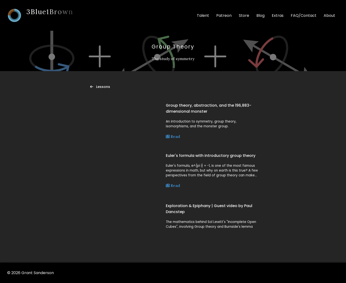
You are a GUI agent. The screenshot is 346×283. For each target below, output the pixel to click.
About (329, 15)
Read (173, 136)
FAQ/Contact (303, 15)
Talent (203, 15)
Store (244, 15)
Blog (260, 15)
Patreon (224, 15)
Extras (278, 15)
